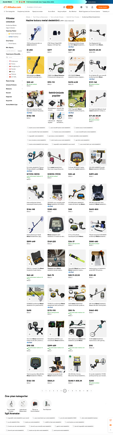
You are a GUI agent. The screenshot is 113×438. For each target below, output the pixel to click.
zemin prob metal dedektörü (60, 430)
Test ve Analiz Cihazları (57, 17)
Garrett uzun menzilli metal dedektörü (40, 426)
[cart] (87, 7)
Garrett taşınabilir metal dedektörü (83, 426)
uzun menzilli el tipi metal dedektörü (37, 132)
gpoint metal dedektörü (62, 426)
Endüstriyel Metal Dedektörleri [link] (91, 17)
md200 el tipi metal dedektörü (52, 422)
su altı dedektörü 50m (13, 422)
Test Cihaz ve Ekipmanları (40, 17)
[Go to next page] (91, 390)
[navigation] (14, 204)
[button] (64, 7)
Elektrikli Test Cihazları (72, 17)
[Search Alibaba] (44, 7)
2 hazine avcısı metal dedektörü (61, 132)
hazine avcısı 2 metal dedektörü (83, 127)
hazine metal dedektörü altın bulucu (37, 144)
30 (87, 390)
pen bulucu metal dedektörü (55, 136)
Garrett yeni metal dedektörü (15, 430)
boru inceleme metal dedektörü (36, 140)
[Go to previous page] (42, 390)
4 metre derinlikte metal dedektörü (78, 136)
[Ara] (69, 7)
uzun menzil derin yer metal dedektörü (89, 144)
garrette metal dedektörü (81, 140)
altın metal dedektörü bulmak (88, 418)
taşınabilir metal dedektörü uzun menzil (63, 144)
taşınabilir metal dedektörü (35, 136)
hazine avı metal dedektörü (31, 422)
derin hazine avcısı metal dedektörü (59, 140)
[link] (110, 420)
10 (80, 390)
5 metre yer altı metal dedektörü (15, 426)
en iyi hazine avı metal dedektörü (74, 422)
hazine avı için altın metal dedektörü (37, 430)
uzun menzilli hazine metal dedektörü (59, 127)
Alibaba (28, 17)
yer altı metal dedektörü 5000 (67, 418)
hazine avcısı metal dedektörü (36, 127)
